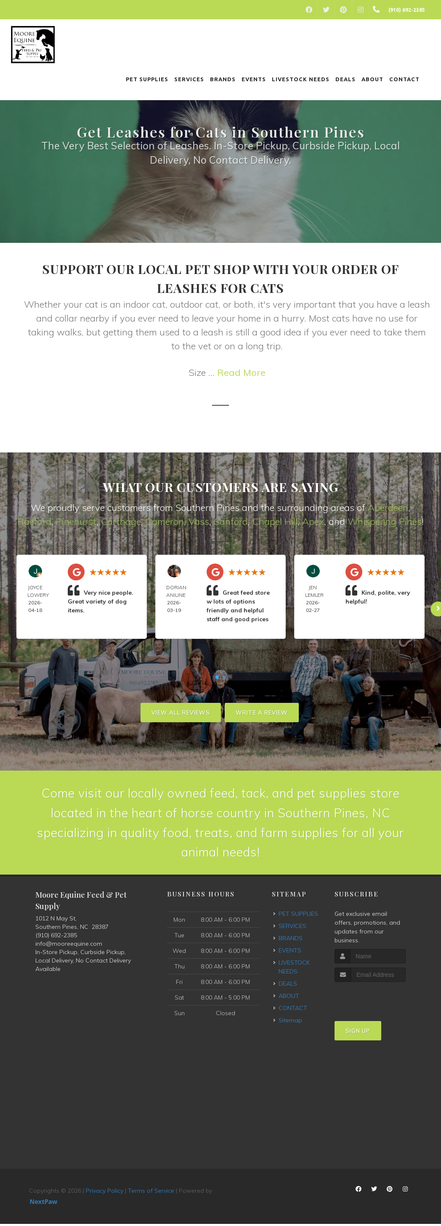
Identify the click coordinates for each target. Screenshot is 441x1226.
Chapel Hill (275, 521)
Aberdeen (388, 507)
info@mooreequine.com (68, 945)
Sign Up (357, 1032)
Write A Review (262, 712)
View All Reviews (180, 712)
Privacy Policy (104, 1193)
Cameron (165, 521)
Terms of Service (151, 1193)
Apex (313, 521)
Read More (241, 372)
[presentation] (379, 999)
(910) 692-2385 (56, 937)
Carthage (121, 521)
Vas (197, 521)
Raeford (34, 521)
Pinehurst (76, 521)
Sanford (231, 521)
